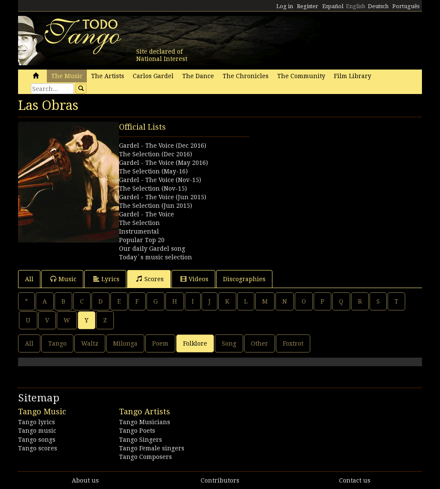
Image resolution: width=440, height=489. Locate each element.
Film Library (352, 76)
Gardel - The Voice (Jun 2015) (162, 197)
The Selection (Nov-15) (153, 188)
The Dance (198, 76)
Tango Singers (140, 439)
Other (259, 343)
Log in (284, 6)
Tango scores (37, 448)
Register (307, 6)
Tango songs (36, 439)
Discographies (244, 279)
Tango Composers (145, 456)
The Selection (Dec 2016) (155, 154)
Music (63, 278)
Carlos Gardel (153, 76)
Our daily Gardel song (152, 248)
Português (405, 6)
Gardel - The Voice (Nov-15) (160, 179)
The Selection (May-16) (153, 171)
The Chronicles (246, 76)
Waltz (89, 343)
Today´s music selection (155, 257)
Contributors (220, 480)
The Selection (139, 222)
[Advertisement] (321, 175)
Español (332, 6)
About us (85, 480)
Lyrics (106, 278)
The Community (301, 76)
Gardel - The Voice (146, 214)
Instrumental (139, 231)
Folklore (195, 343)
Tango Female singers (151, 448)
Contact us (354, 480)
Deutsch (378, 6)
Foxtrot (293, 343)
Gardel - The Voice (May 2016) (163, 162)
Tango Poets (137, 430)
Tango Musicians (144, 422)
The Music (66, 76)
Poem (160, 343)
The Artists (107, 76)
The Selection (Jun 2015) (155, 205)
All (29, 279)
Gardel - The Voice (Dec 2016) (162, 145)
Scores (150, 278)
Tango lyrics (36, 422)
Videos (194, 278)
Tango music (37, 430)
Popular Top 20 (142, 240)
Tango (57, 343)
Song (229, 343)
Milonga (125, 343)
